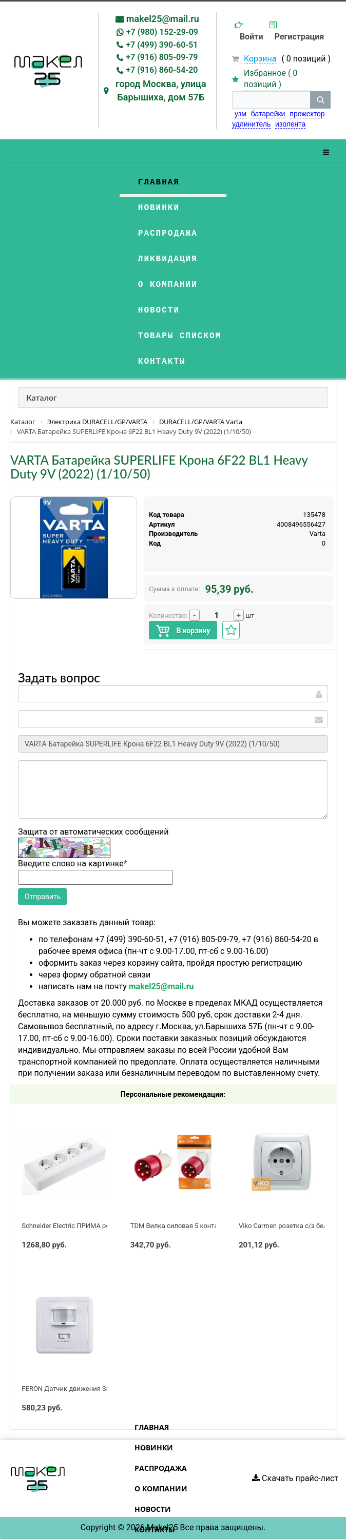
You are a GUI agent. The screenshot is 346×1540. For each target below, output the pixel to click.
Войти (251, 36)
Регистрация (299, 36)
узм (240, 114)
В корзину (183, 631)
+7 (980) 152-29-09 (162, 32)
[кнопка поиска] (320, 100)
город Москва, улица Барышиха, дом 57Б (161, 90)
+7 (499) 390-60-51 (162, 45)
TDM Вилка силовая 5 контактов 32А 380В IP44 (204, 1226)
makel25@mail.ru (162, 18)
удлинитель (251, 124)
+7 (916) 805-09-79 (162, 57)
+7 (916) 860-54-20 (162, 70)
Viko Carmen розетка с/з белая (287, 1226)
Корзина (260, 59)
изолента (290, 124)
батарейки (268, 114)
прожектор (307, 114)
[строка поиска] (271, 100)
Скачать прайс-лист (295, 1478)
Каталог (41, 397)
